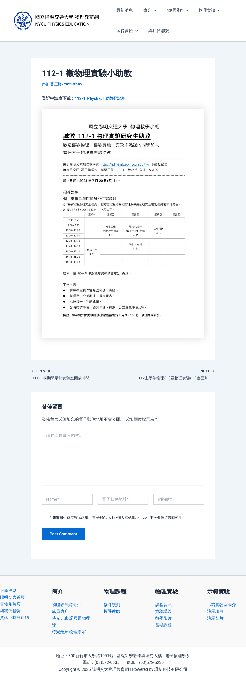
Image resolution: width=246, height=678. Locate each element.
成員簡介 (60, 611)
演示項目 (215, 611)
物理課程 (172, 10)
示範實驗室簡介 (221, 604)
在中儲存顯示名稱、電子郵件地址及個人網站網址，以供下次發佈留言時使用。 (117, 518)
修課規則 (112, 604)
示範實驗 (126, 31)
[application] (150, 10)
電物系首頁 (10, 604)
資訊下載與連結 (14, 617)
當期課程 (163, 625)
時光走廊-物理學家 (69, 632)
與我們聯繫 (155, 30)
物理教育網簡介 (66, 604)
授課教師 (112, 611)
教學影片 (163, 618)
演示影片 (215, 618)
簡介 (146, 10)
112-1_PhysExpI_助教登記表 (101, 98)
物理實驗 (202, 10)
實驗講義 (163, 611)
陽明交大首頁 (12, 597)
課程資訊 (163, 604)
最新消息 (123, 10)
